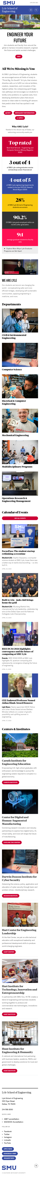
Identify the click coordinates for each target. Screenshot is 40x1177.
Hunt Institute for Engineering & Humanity (17, 1050)
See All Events (20, 518)
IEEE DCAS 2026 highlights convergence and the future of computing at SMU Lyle (17, 651)
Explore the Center (12, 842)
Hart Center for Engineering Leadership (19, 931)
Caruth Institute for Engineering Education (16, 762)
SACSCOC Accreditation (13, 1122)
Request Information (24, 113)
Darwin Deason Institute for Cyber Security (19, 878)
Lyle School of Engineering (9, 10)
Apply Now (8, 1149)
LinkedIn (7, 1140)
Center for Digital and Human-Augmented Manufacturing (15, 820)
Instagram (8, 1137)
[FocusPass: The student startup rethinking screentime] (20, 536)
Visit (19, 56)
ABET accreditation (12, 1119)
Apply (20, 118)
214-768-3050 (7, 1109)
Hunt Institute (10, 1071)
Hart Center (9, 952)
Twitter (6, 1134)
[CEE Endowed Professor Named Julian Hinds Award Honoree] (20, 685)
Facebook (8, 1131)
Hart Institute (9, 1014)
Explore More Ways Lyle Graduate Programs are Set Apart (18, 249)
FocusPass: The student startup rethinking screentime (18, 552)
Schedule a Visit (10, 1153)
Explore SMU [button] (34, 2)
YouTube (7, 1143)
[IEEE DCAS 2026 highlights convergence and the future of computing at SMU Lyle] (20, 634)
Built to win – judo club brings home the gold (17, 601)
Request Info (9, 1158)
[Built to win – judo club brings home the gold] (20, 585)
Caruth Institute (10, 782)
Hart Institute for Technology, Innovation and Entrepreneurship (19, 989)
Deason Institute (11, 896)
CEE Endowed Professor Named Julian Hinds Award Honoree (18, 701)
